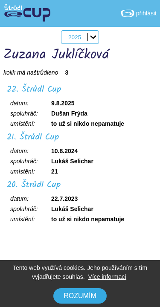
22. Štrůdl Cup (34, 89)
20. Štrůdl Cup (34, 185)
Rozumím (80, 295)
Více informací (107, 276)
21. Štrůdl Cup (33, 137)
